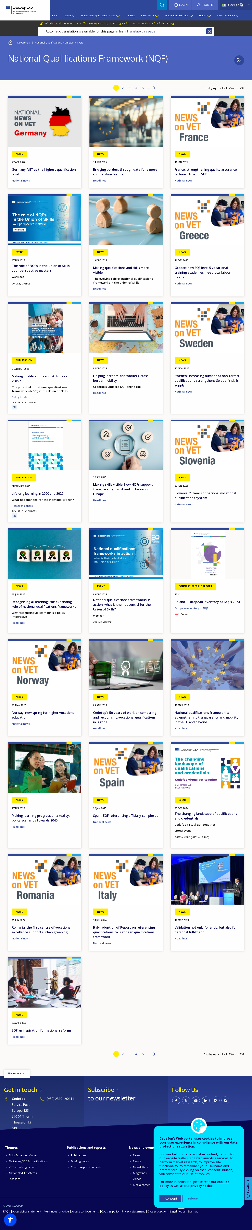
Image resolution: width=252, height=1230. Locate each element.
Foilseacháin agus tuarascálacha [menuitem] (98, 15)
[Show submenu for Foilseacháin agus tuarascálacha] (117, 15)
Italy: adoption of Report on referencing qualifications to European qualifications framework (124, 932)
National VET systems (23, 1173)
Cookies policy (110, 1211)
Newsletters (140, 1167)
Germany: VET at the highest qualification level (44, 171)
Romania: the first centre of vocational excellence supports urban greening (41, 929)
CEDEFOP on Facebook (176, 1100)
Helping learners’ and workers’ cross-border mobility (121, 378)
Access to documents (85, 1211)
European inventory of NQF (191, 608)
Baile (10, 42)
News (136, 1155)
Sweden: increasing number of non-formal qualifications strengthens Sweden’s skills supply (207, 380)
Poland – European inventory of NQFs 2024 (207, 602)
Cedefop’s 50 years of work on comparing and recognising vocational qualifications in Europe (124, 717)
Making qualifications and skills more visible (121, 270)
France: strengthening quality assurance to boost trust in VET (206, 171)
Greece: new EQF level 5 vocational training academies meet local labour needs (203, 272)
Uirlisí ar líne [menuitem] (147, 15)
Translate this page (140, 31)
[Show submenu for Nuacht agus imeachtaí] (191, 15)
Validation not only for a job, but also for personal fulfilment (206, 929)
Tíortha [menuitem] (203, 15)
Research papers (22, 506)
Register (208, 4)
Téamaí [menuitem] (67, 15)
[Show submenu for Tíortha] (208, 15)
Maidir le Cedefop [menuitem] (226, 15)
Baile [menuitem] (54, 15)
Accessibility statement (26, 1211)
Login (183, 4)
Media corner (141, 1185)
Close (209, 31)
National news (21, 180)
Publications (78, 1155)
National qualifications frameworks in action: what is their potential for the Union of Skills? (122, 604)
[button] (10, 1219)
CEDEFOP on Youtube (196, 1100)
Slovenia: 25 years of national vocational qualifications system (205, 495)
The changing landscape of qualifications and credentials (206, 816)
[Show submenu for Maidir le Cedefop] (237, 15)
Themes (11, 1147)
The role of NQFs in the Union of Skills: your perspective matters (41, 268)
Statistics (14, 1179)
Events (137, 1161)
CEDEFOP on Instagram (216, 1100)
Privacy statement (133, 1211)
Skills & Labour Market (23, 1155)
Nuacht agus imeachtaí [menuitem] (177, 15)
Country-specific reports (86, 1167)
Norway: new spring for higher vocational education (43, 715)
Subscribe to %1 (239, 60)
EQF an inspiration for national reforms (41, 1030)
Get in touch (20, 1090)
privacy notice (201, 1186)
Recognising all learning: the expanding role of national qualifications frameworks (44, 604)
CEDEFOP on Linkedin (206, 1100)
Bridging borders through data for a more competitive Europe (125, 171)
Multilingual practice (56, 1211)
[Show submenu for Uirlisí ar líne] (156, 15)
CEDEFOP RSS (225, 1100)
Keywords (23, 42)
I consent (170, 1198)
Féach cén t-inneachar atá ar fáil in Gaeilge (149, 23)
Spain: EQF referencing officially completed (125, 815)
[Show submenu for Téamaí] (73, 15)
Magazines (140, 1173)
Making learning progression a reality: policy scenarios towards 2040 (41, 817)
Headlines (99, 180)
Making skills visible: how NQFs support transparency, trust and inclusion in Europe (123, 489)
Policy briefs (19, 397)
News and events (142, 1147)
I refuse (192, 1198)
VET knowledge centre (23, 1167)
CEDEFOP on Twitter (186, 1100)
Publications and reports (86, 1147)
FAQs (6, 1211)
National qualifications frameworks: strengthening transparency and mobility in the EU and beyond (206, 717)
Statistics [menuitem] (130, 15)
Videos (137, 1179)
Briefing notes (80, 1161)
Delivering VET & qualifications (28, 1161)
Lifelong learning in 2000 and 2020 (37, 493)
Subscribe (101, 1090)
